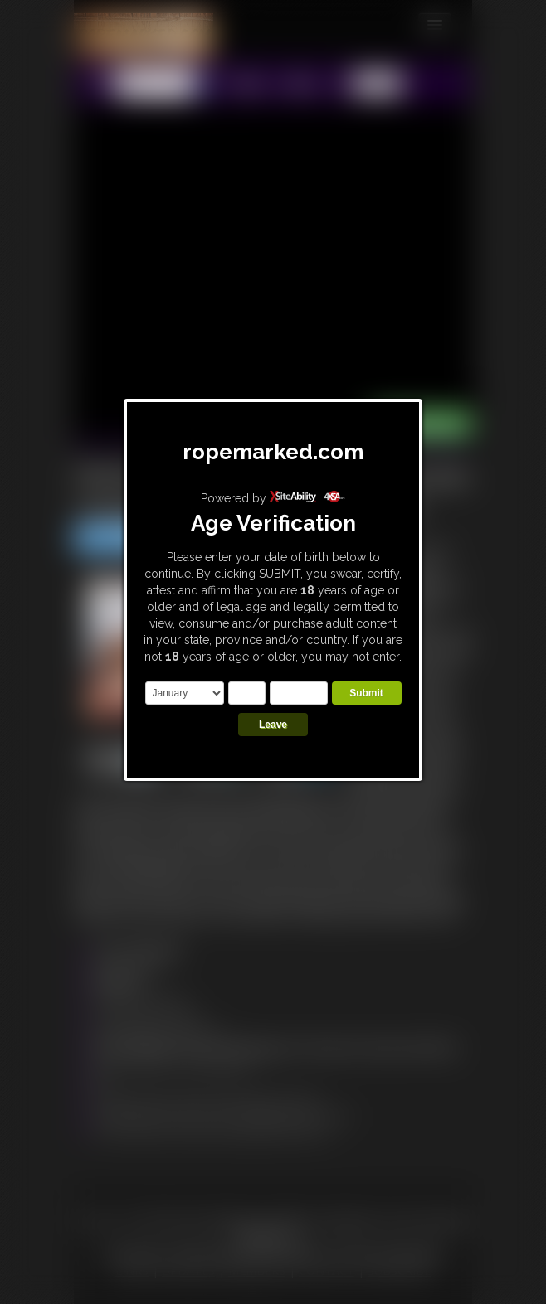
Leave (273, 724)
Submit (366, 693)
